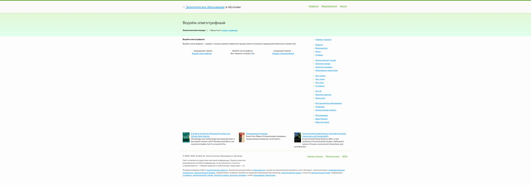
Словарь (319, 55)
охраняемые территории (264, 175)
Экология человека (323, 67)
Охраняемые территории (326, 70)
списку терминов (229, 30)
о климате (187, 175)
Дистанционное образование (328, 103)
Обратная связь (322, 122)
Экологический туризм (325, 60)
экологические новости (217, 170)
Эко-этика (320, 79)
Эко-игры (319, 82)
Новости (314, 6)
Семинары (320, 107)
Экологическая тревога (325, 110)
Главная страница (323, 39)
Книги (343, 6)
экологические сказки (291, 173)
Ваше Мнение (321, 119)
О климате (319, 86)
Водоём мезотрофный (202, 53)
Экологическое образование (205, 7)
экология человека (238, 175)
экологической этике (320, 173)
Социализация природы (256, 134)
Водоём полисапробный (283, 53)
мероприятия (259, 170)
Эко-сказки (320, 76)
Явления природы (323, 95)
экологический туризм (203, 175)
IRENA (345, 156)
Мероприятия (329, 6)
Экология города (322, 64)
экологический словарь (204, 173)
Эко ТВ (318, 91)
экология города (221, 175)
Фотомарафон (321, 115)
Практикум (320, 98)
